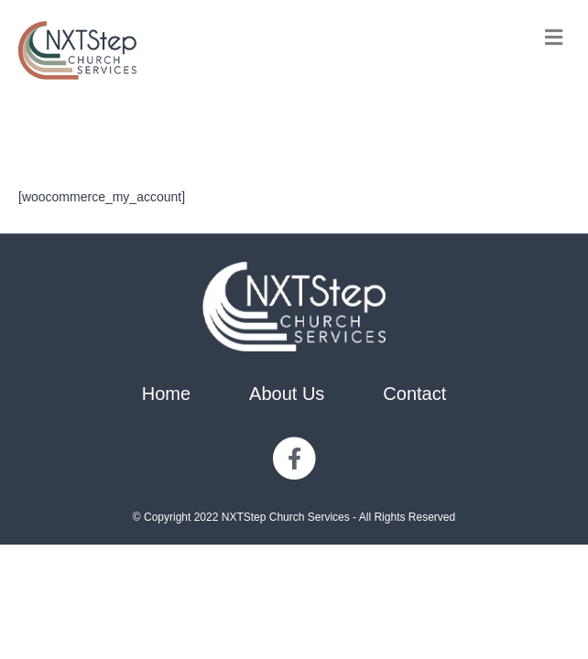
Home (166, 394)
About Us (286, 394)
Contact (414, 394)
